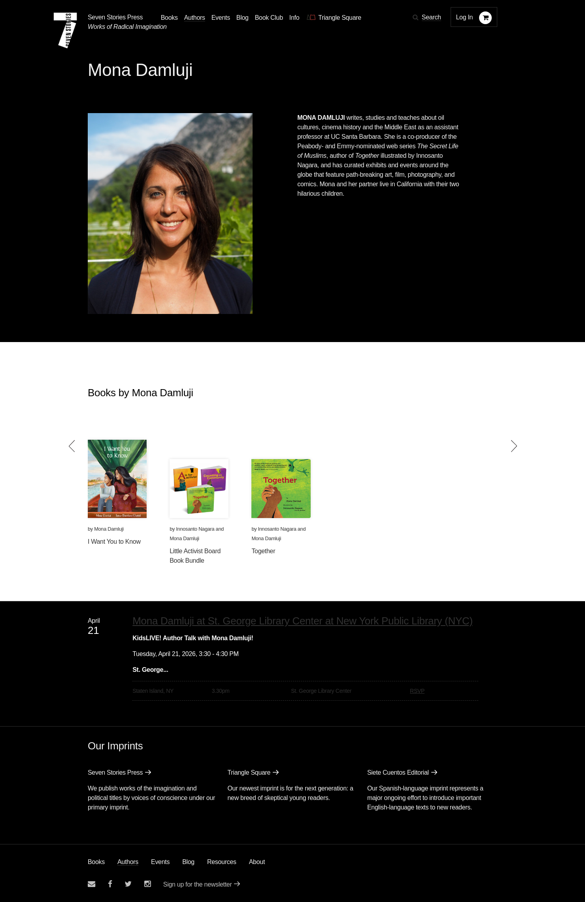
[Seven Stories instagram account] (147, 884)
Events (160, 862)
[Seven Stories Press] (65, 30)
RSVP (417, 691)
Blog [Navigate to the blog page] (242, 17)
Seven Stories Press (115, 17)
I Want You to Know (114, 541)
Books (96, 862)
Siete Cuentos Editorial (398, 772)
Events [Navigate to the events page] (220, 17)
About (257, 862)
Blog (188, 862)
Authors (127, 862)
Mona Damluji (109, 529)
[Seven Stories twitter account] (128, 884)
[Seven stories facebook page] (110, 884)
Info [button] (294, 17)
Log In (464, 17)
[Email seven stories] (91, 884)
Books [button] (169, 17)
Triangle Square (248, 772)
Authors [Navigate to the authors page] (194, 17)
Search (431, 17)
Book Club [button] (269, 17)
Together (263, 551)
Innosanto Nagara (195, 529)
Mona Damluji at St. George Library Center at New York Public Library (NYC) (302, 621)
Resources (221, 862)
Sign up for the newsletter (197, 884)
